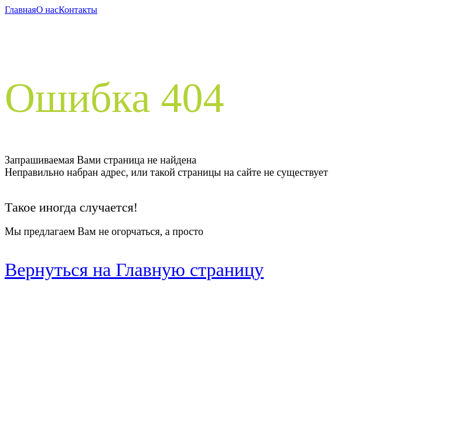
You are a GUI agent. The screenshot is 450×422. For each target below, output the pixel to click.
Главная (20, 10)
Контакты (78, 10)
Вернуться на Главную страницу (134, 269)
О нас (47, 10)
